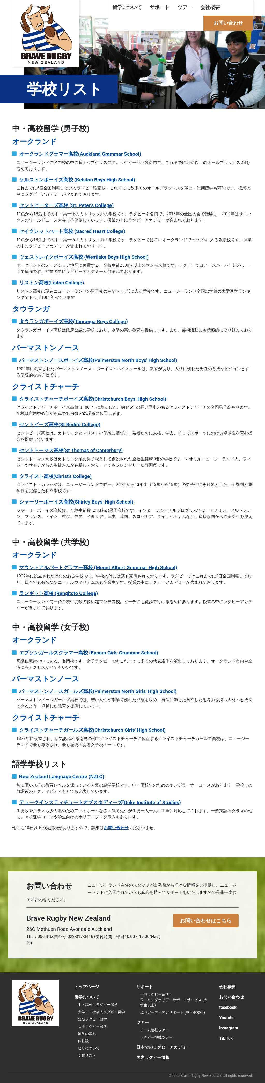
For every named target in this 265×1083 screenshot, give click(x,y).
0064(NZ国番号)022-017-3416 (65, 936)
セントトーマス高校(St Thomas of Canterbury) (71, 450)
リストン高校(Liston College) (51, 283)
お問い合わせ (228, 23)
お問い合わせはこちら (206, 921)
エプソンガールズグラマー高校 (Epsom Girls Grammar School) (88, 653)
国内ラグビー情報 (153, 1057)
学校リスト (87, 1055)
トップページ (86, 986)
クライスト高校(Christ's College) (55, 476)
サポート (160, 7)
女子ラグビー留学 (92, 1026)
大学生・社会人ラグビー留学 (101, 1012)
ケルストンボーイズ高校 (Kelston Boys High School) (77, 180)
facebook (228, 1007)
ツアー (185, 7)
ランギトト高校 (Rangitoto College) (58, 593)
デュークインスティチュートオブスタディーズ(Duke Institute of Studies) (100, 802)
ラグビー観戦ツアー (156, 1037)
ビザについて (89, 1048)
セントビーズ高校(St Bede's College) (59, 425)
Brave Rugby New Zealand (202, 1075)
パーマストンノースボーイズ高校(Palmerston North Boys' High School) (98, 360)
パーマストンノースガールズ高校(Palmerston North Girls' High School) (98, 691)
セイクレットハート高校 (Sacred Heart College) (72, 231)
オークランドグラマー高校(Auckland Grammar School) (80, 154)
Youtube (226, 1017)
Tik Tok (226, 1038)
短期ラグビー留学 (92, 1019)
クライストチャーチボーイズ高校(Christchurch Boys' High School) (92, 399)
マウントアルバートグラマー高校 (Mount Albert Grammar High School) (98, 567)
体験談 (83, 1041)
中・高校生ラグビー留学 (98, 1005)
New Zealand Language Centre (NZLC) (61, 777)
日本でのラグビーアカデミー (163, 1047)
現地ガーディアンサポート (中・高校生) (172, 1012)
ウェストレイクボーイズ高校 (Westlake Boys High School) (84, 257)
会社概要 (210, 7)
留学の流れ (87, 1034)
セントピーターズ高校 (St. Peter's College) (66, 205)
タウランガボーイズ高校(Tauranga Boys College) (73, 321)
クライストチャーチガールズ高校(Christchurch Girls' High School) (92, 730)
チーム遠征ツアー (154, 1030)
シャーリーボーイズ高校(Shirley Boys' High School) (76, 502)
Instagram (228, 1028)
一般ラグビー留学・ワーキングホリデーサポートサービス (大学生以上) (173, 999)
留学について (127, 7)
